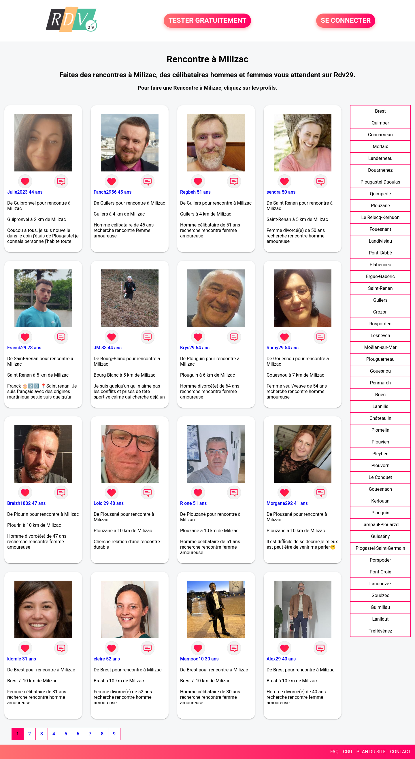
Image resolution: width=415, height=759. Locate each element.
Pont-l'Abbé (380, 253)
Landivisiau (380, 241)
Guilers (380, 300)
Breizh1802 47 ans (26, 503)
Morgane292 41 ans (287, 503)
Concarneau (380, 134)
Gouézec (380, 595)
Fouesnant (380, 229)
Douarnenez (380, 170)
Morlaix (380, 146)
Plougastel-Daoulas (380, 182)
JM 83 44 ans (108, 347)
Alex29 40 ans (281, 659)
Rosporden (380, 323)
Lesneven (380, 335)
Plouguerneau (380, 359)
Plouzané (380, 205)
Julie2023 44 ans (25, 192)
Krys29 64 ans (195, 347)
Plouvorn (380, 465)
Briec (380, 394)
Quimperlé (380, 194)
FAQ (334, 751)
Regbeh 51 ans (195, 192)
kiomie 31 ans (21, 659)
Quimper (380, 123)
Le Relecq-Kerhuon (380, 217)
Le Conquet (380, 477)
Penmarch (380, 383)
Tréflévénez (380, 631)
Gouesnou (380, 371)
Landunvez (380, 583)
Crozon (380, 312)
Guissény (380, 536)
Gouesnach (380, 489)
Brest (380, 111)
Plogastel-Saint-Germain (380, 548)
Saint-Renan (380, 288)
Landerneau (380, 158)
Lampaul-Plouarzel (380, 524)
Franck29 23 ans (24, 347)
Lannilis (380, 406)
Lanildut (380, 619)
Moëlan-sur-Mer (380, 347)
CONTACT (400, 751)
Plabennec (380, 264)
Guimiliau (380, 607)
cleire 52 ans (107, 659)
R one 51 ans (193, 503)
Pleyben (380, 453)
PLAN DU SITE (371, 751)
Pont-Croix (380, 572)
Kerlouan (380, 501)
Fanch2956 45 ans (113, 192)
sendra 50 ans (281, 192)
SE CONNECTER (346, 21)
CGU (347, 751)
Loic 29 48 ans (109, 503)
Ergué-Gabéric (380, 276)
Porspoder (380, 560)
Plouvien (380, 442)
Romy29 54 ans (283, 347)
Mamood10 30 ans (199, 659)
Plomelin (380, 430)
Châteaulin (380, 418)
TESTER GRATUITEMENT (207, 21)
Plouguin (380, 513)
